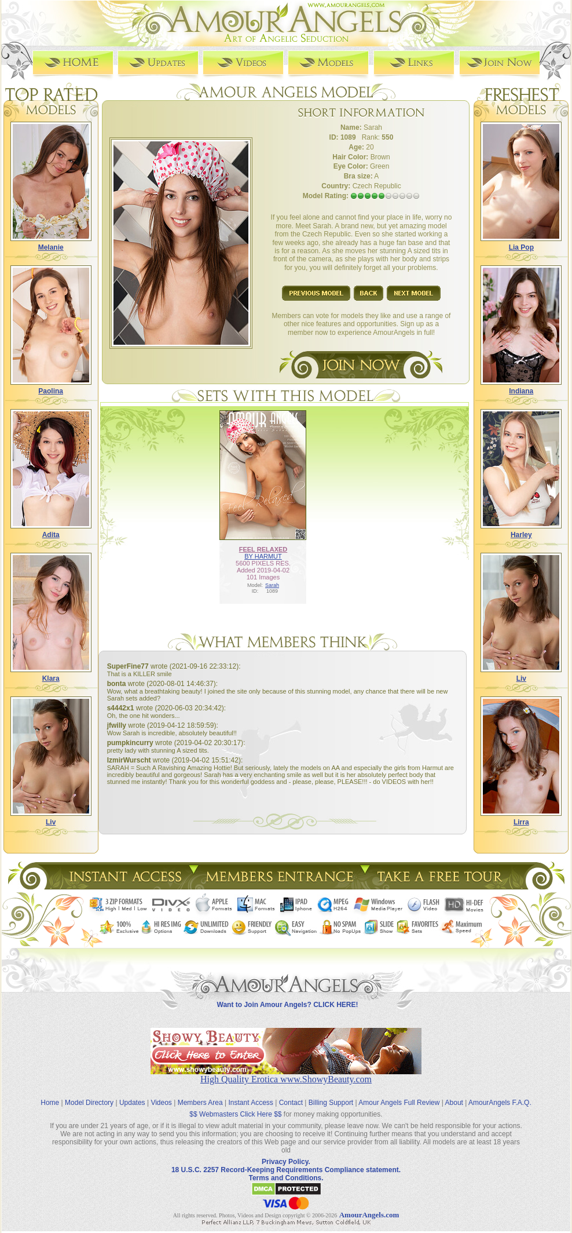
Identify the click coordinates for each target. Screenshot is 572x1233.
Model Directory (89, 1103)
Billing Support (331, 1103)
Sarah (272, 585)
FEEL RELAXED (263, 549)
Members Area (200, 1103)
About (454, 1103)
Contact (291, 1103)
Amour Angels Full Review (398, 1103)
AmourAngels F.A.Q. (499, 1103)
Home (50, 1103)
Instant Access (251, 1103)
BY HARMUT (263, 556)
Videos (161, 1103)
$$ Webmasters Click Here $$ (235, 1114)
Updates (132, 1103)
